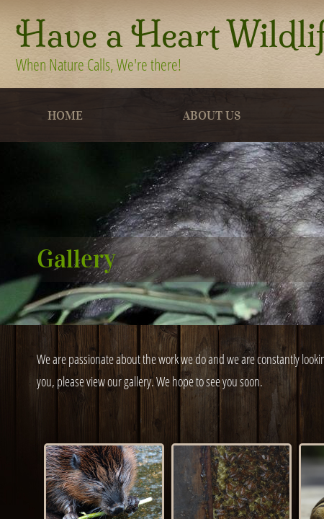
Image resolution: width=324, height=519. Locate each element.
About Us (211, 115)
